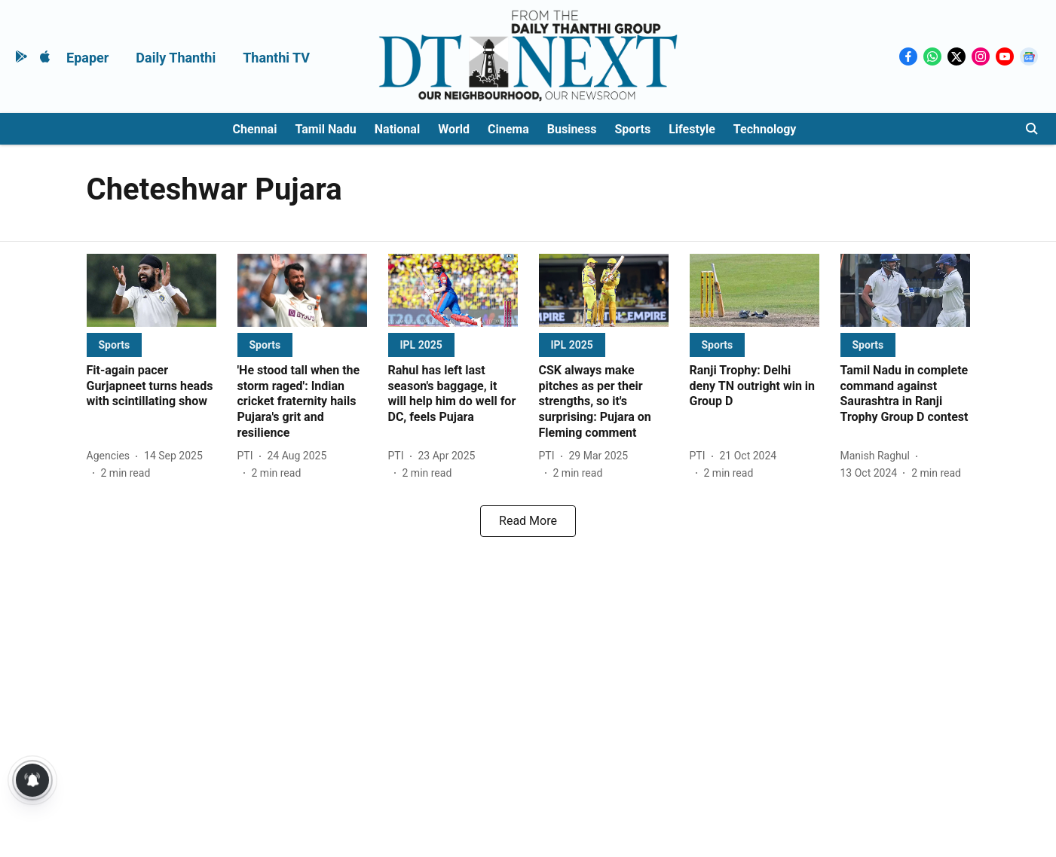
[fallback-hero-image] (151, 290)
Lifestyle (692, 129)
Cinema (508, 129)
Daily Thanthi (176, 58)
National (397, 129)
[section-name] (114, 344)
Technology (765, 129)
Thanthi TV (276, 58)
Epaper (87, 58)
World (454, 129)
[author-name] (111, 456)
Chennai (255, 129)
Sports (632, 129)
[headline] (151, 386)
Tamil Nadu (325, 129)
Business (572, 129)
